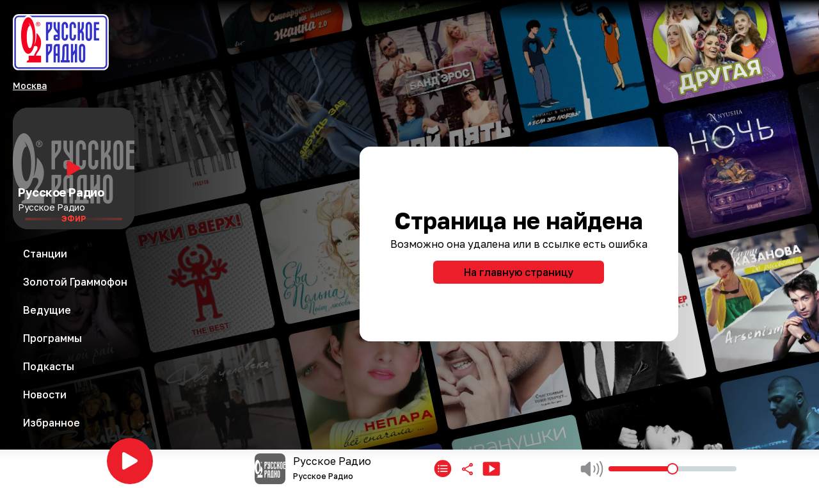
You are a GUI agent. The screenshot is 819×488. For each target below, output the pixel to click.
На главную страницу (518, 272)
